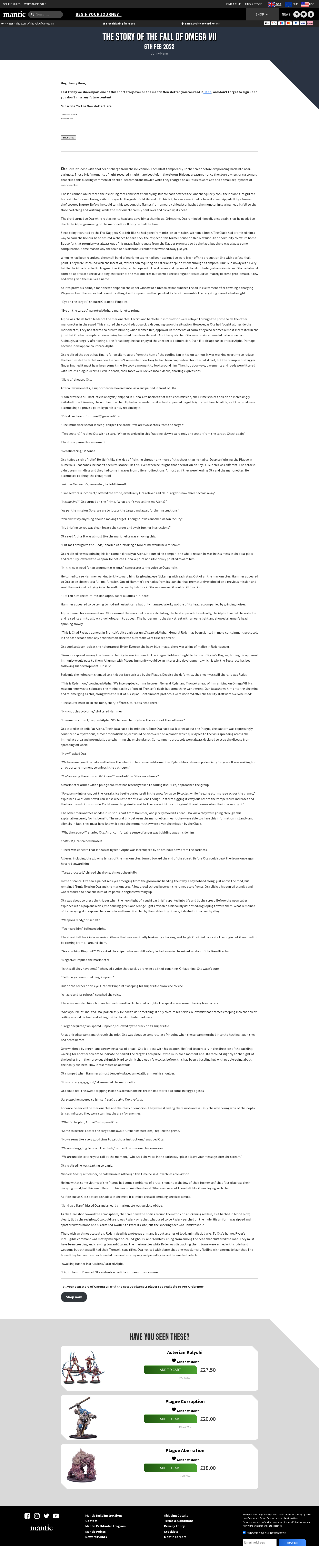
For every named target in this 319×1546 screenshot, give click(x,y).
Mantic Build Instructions (103, 1515)
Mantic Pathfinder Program (105, 1526)
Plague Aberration (185, 1450)
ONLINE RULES (12, 4)
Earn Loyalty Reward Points (200, 23)
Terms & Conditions (178, 1521)
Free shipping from (118, 23)
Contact (91, 1521)
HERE (207, 92)
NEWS (286, 14)
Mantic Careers (175, 1537)
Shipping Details (176, 1515)
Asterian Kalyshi (185, 1352)
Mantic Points (95, 1531)
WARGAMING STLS (35, 4)
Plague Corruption (185, 1401)
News (10, 23)
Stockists (171, 1531)
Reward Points (96, 1537)
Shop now (74, 1297)
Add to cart (170, 1369)
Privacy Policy (174, 1526)
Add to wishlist (185, 1361)
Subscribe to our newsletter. (264, 1533)
